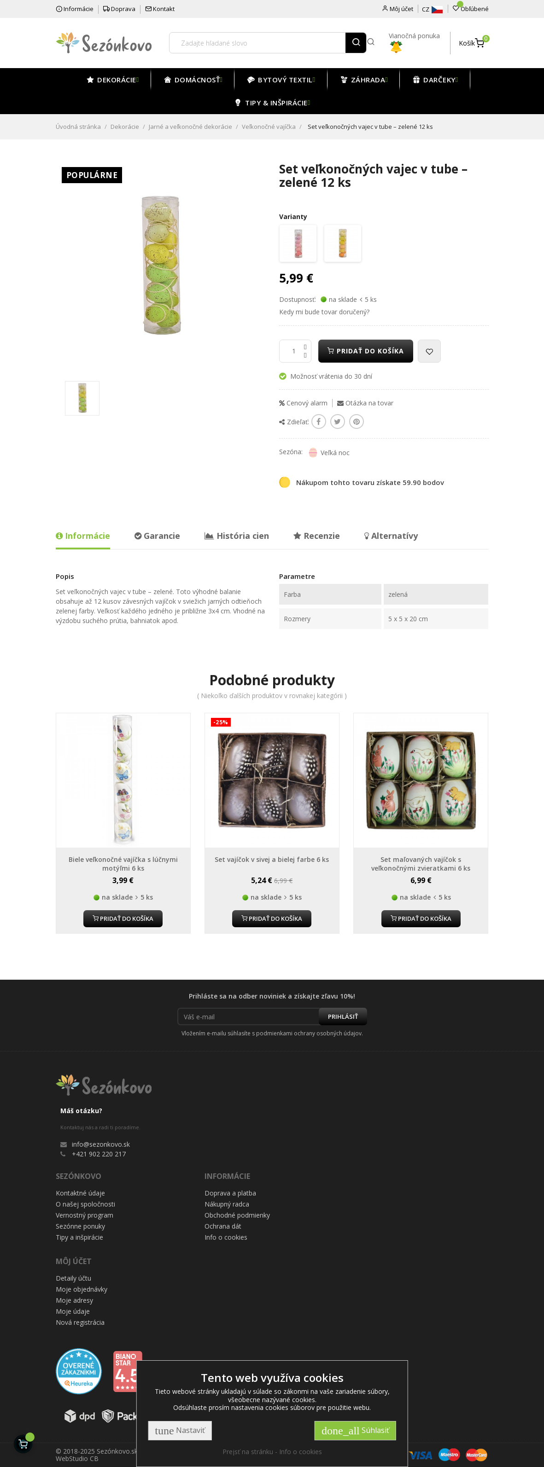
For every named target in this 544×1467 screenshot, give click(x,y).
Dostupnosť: (297, 299)
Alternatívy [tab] (391, 535)
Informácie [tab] (83, 535)
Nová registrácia (80, 1322)
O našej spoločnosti (85, 1204)
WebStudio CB (77, 1458)
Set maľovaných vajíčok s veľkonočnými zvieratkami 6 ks (420, 864)
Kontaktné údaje (80, 1193)
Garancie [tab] (157, 535)
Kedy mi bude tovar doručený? (324, 311)
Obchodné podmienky (237, 1215)
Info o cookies (226, 1237)
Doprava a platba (230, 1193)
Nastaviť (180, 1431)
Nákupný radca (227, 1204)
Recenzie (316, 535)
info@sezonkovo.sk (101, 1144)
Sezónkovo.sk (117, 1451)
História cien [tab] (237, 535)
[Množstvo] (295, 351)
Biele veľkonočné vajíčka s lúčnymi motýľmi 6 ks (123, 864)
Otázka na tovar (365, 403)
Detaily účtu (73, 1278)
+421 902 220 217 (99, 1153)
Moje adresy (74, 1300)
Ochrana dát (223, 1226)
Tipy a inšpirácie (79, 1237)
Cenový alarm (303, 403)
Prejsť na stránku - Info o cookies (272, 1451)
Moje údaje (73, 1311)
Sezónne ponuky (80, 1226)
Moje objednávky (81, 1289)
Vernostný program (84, 1215)
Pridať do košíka (366, 351)
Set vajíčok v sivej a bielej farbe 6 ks (272, 859)
